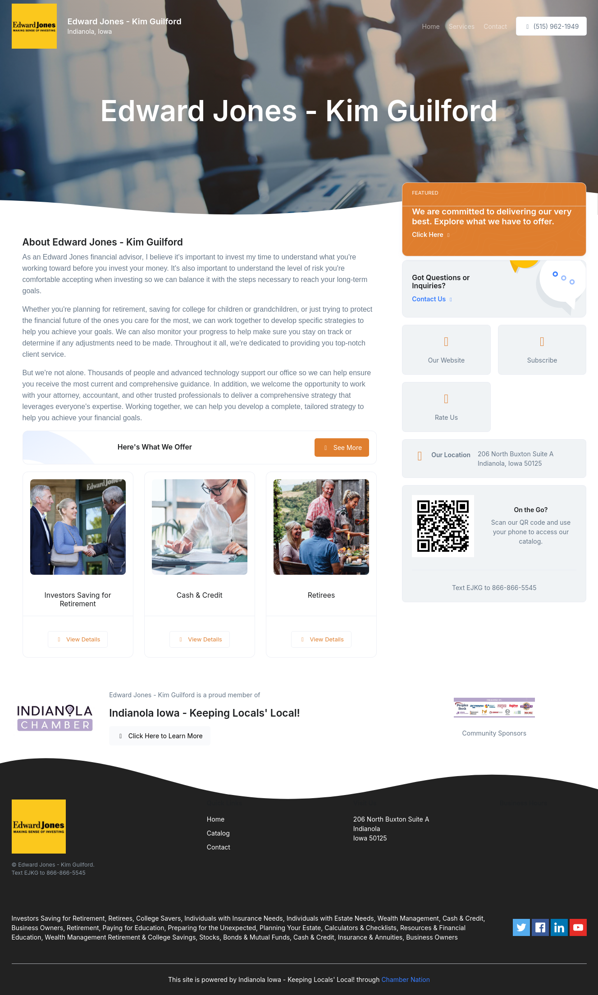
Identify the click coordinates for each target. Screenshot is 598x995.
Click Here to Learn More (160, 736)
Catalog (218, 833)
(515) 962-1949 (551, 26)
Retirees (321, 595)
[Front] (36, 26)
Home (430, 26)
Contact (495, 26)
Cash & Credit (200, 595)
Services (462, 26)
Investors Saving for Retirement (78, 599)
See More (342, 447)
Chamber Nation (405, 979)
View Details (77, 639)
